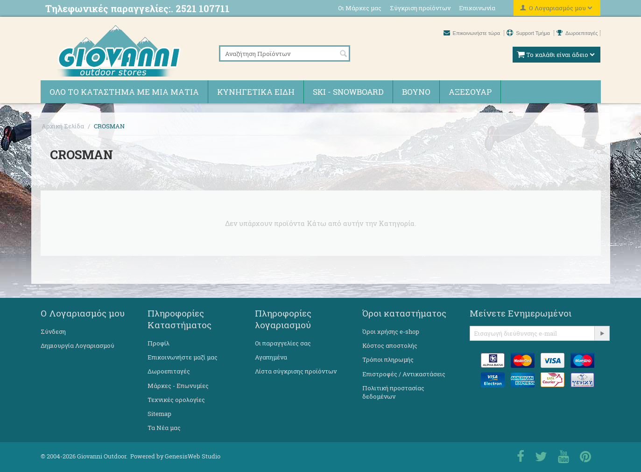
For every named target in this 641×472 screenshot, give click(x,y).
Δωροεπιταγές (577, 33)
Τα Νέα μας (164, 427)
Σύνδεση (53, 331)
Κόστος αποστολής (389, 345)
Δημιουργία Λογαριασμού (77, 345)
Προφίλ (158, 343)
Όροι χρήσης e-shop (390, 331)
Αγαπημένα (271, 357)
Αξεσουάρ (470, 91)
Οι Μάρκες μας (359, 8)
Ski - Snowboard (348, 91)
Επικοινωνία (477, 8)
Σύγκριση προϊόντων (420, 8)
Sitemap (159, 413)
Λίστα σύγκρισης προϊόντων (296, 371)
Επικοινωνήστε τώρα (473, 33)
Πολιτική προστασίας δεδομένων (393, 392)
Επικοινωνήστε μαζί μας (183, 357)
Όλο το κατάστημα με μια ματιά (124, 91)
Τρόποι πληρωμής (388, 359)
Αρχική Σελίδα (63, 126)
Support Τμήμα (529, 33)
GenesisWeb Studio (192, 456)
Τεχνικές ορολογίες (176, 399)
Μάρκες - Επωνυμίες (178, 385)
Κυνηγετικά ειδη (256, 91)
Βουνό (416, 91)
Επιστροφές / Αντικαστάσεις (403, 374)
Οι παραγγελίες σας (283, 343)
